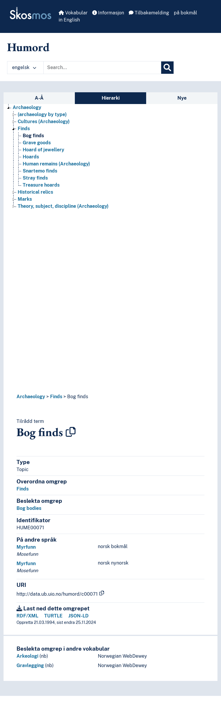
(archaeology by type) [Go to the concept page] (42, 114)
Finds (56, 396)
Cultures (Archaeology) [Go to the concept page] (44, 121)
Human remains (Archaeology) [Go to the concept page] (56, 164)
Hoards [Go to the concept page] (31, 157)
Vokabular (73, 13)
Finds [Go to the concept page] (24, 128)
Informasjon (108, 13)
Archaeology (31, 396)
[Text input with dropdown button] (102, 67)
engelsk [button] (24, 67)
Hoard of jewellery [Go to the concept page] (43, 150)
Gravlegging (30, 665)
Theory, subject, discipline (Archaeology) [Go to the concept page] (63, 206)
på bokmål (185, 13)
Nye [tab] (182, 98)
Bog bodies (29, 508)
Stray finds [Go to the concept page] (35, 178)
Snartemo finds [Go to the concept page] (40, 171)
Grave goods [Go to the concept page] (37, 142)
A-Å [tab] (39, 98)
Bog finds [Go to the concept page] (33, 135)
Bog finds (77, 396)
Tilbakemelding (149, 13)
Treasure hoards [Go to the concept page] (41, 185)
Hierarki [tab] (111, 98)
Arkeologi (27, 656)
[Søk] (167, 67)
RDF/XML (27, 616)
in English (69, 20)
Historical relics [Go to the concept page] (35, 192)
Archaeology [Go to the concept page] (27, 107)
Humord (28, 47)
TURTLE (53, 616)
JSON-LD (78, 616)
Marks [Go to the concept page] (25, 199)
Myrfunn (26, 547)
